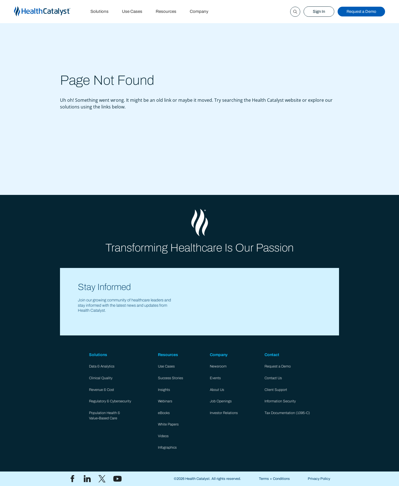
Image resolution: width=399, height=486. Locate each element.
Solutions (99, 11)
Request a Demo (361, 11)
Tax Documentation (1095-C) (287, 413)
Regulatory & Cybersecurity (110, 401)
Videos (163, 436)
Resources (166, 11)
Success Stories (170, 378)
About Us (217, 390)
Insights (164, 390)
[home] (49, 11)
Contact (272, 354)
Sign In (319, 11)
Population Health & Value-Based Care (104, 415)
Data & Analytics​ (101, 366)
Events (215, 378)
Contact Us (273, 378)
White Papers (168, 424)
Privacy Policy (319, 479)
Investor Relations (224, 413)
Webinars (165, 401)
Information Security (280, 401)
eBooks (164, 413)
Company (199, 11)
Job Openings (221, 401)
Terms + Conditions (274, 479)
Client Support (276, 390)
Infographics (167, 447)
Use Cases (132, 11)
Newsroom (218, 366)
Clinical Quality (100, 378)
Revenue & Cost (101, 390)
